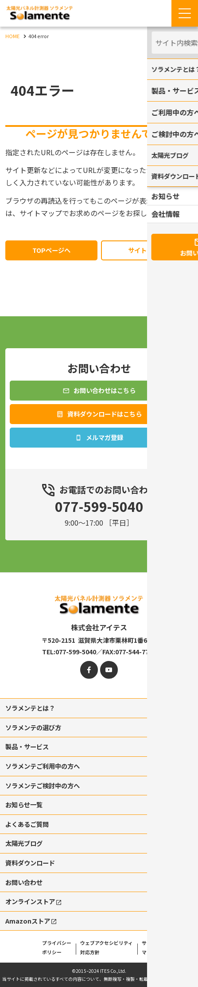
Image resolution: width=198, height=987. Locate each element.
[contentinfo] (99, 774)
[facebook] (89, 658)
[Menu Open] (184, 13)
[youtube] (109, 658)
